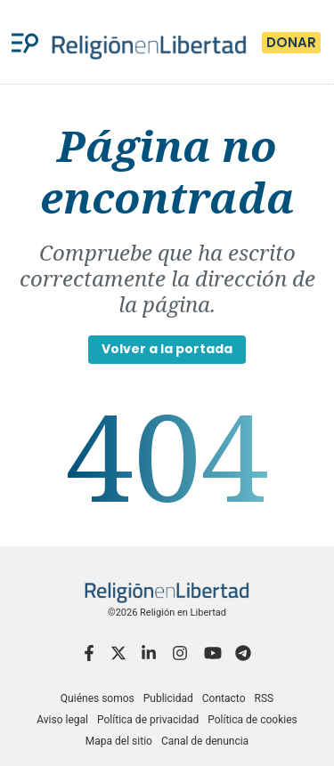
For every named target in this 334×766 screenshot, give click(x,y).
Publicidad (168, 698)
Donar (291, 42)
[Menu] (25, 42)
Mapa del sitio (119, 741)
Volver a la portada (167, 349)
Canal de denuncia (204, 741)
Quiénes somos (97, 698)
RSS (263, 698)
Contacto (224, 698)
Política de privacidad (148, 720)
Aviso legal (62, 720)
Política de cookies (252, 720)
